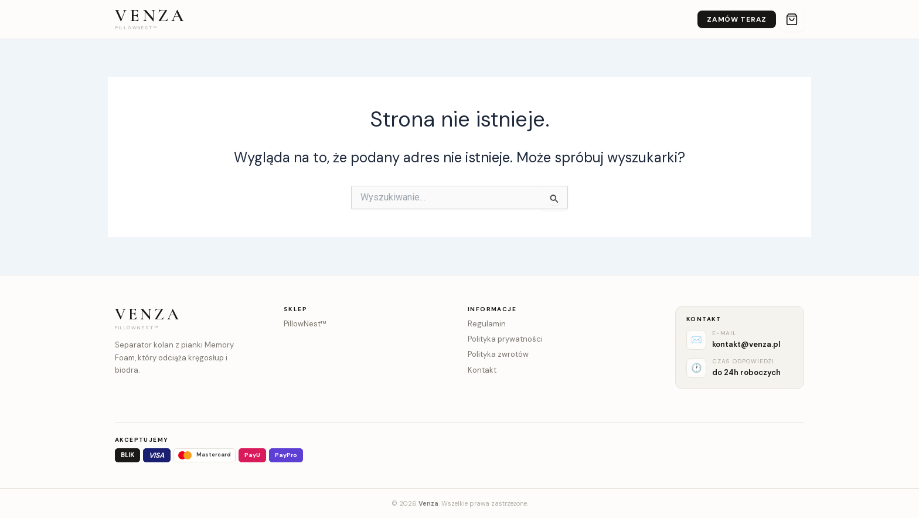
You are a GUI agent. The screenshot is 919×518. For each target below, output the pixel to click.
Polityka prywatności (505, 339)
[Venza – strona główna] (150, 19)
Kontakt (482, 370)
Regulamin (487, 324)
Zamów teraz (737, 19)
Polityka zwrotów (498, 354)
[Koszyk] (792, 19)
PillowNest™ (305, 324)
